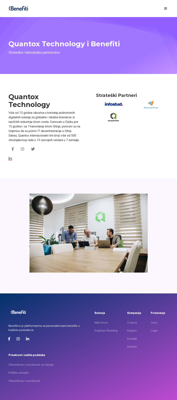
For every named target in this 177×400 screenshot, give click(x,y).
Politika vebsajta (19, 372)
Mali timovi (101, 322)
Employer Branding (106, 330)
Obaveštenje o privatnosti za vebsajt (31, 364)
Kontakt (132, 338)
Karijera (132, 330)
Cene (154, 322)
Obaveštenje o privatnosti (24, 381)
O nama (132, 322)
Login (154, 330)
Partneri (132, 346)
